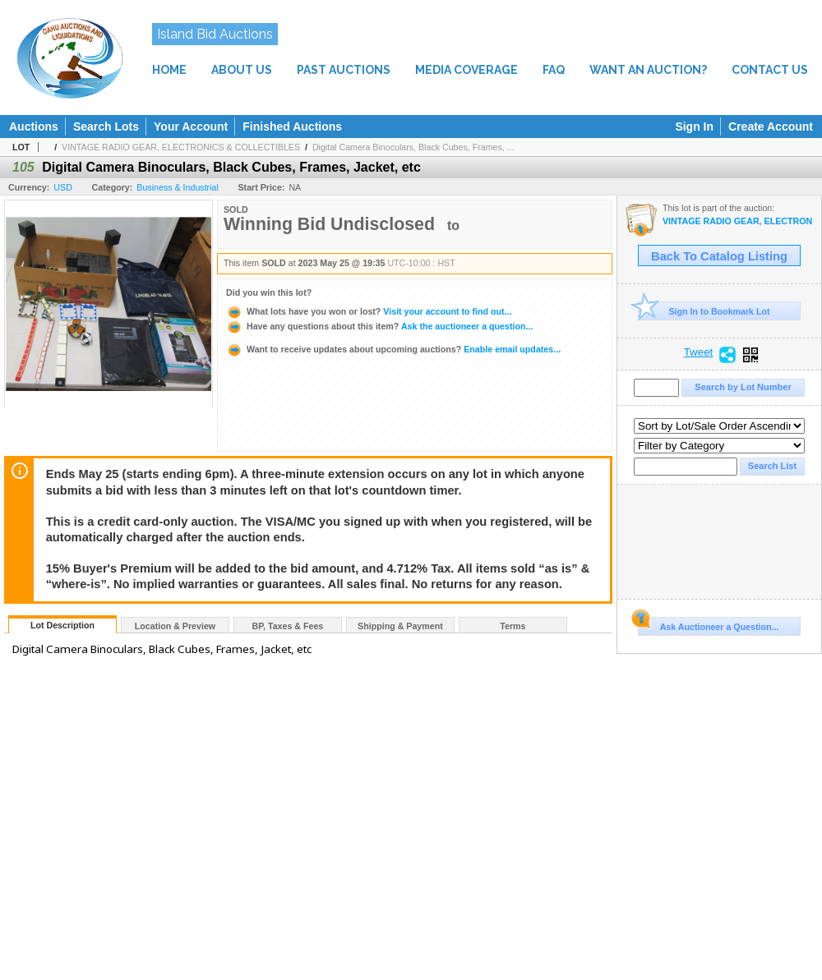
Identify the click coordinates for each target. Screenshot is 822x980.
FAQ (554, 69)
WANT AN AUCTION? (648, 69)
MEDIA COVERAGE (466, 69)
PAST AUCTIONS (343, 69)
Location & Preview (175, 626)
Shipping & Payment (400, 626)
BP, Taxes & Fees (288, 626)
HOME (169, 69)
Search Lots (106, 126)
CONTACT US (770, 69)
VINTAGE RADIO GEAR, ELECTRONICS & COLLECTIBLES (181, 147)
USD (62, 187)
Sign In (694, 126)
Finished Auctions (292, 126)
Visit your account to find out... (368, 311)
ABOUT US (241, 69)
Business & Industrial (177, 187)
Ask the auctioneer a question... (379, 326)
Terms (512, 626)
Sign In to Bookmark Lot (704, 310)
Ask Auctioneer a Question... (708, 624)
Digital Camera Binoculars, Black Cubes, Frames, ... (413, 147)
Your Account (191, 126)
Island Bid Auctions (215, 34)
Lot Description (62, 625)
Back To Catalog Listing (719, 256)
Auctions (33, 126)
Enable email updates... (393, 349)
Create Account (770, 126)
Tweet (698, 352)
